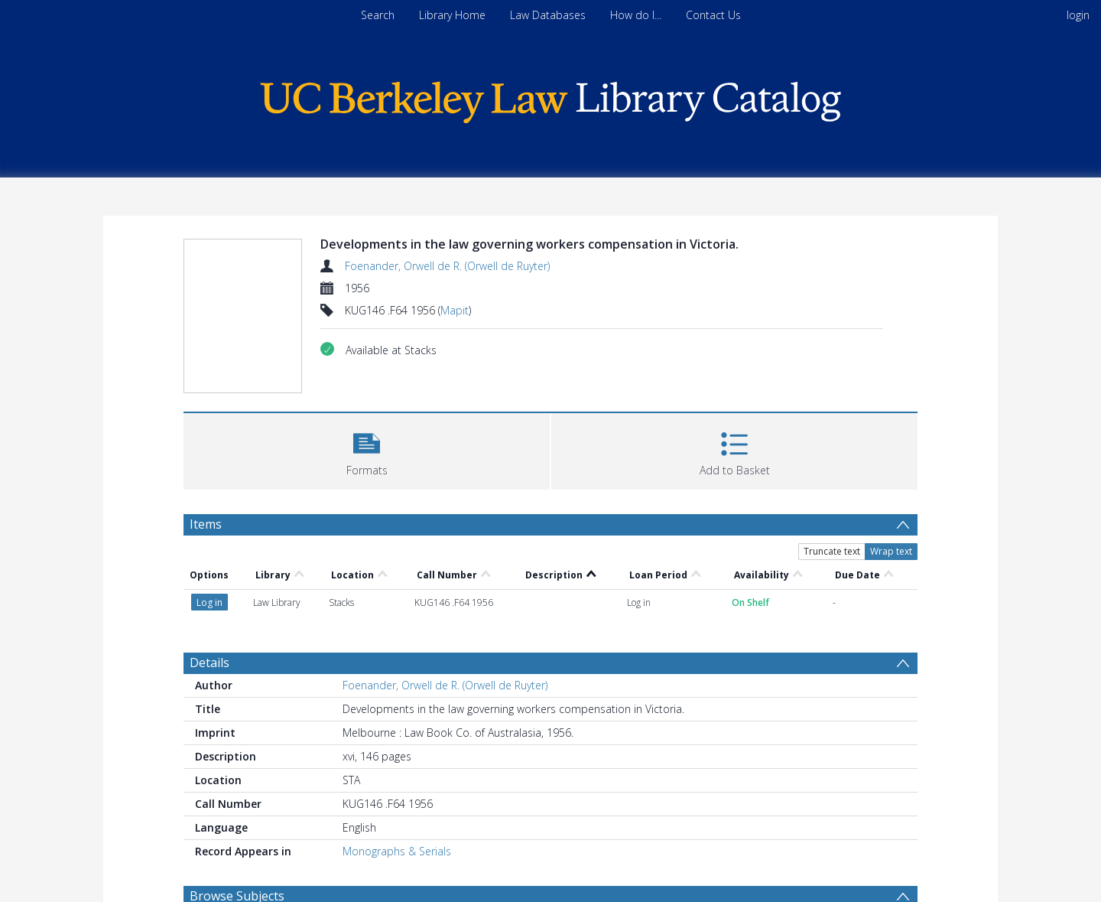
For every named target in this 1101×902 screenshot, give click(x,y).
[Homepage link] (550, 98)
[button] (367, 449)
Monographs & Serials (397, 851)
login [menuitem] (1078, 15)
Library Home (452, 15)
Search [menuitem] (378, 15)
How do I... (635, 15)
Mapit (454, 310)
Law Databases (548, 15)
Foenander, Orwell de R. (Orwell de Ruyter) (447, 266)
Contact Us (713, 15)
